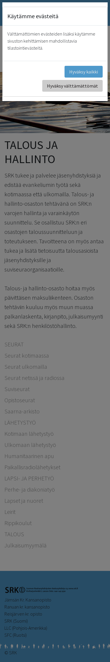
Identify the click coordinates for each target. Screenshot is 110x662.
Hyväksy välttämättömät (72, 86)
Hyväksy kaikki (83, 72)
